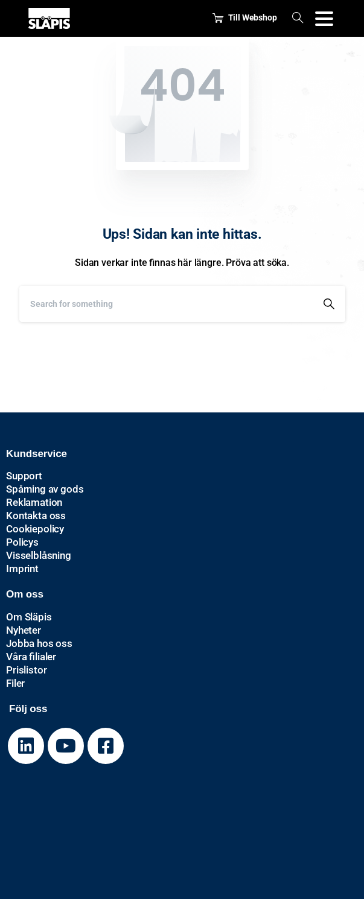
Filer (15, 683)
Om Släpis (29, 617)
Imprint (22, 569)
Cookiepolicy (35, 529)
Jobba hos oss (39, 643)
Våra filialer (31, 657)
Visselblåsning (38, 555)
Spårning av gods (44, 489)
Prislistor (26, 670)
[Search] (166, 304)
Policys (22, 542)
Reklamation (34, 502)
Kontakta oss (36, 515)
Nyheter (23, 630)
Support (24, 476)
